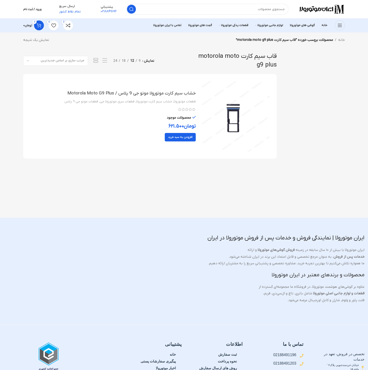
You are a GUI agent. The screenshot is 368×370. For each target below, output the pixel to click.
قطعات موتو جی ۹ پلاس (81, 102)
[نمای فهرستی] (104, 61)
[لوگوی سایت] (321, 9)
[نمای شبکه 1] (96, 61)
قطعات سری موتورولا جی (117, 102)
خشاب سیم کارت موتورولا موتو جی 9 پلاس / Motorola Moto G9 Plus (130, 94)
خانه (341, 40)
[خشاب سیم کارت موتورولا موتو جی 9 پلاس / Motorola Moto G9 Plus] (234, 117)
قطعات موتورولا (185, 102)
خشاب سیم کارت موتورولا (154, 102)
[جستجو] (207, 9)
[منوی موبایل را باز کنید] (340, 26)
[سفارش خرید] (55, 61)
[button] (180, 137)
